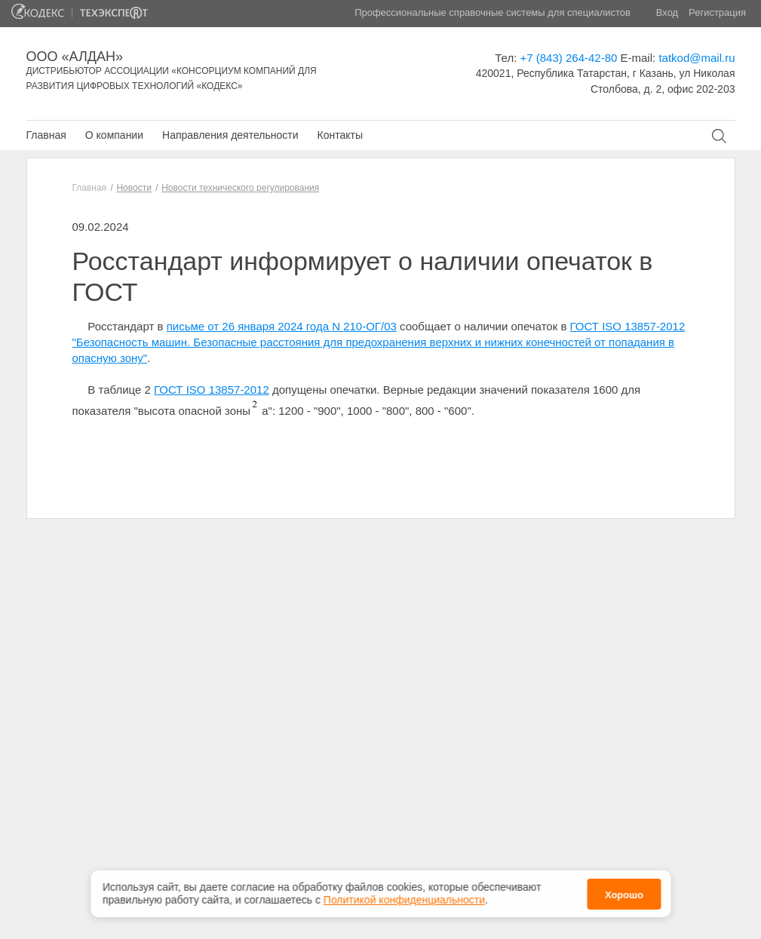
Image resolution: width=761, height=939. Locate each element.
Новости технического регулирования (240, 188)
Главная (46, 135)
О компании (114, 135)
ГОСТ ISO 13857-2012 (211, 389)
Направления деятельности (230, 135)
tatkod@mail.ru (696, 57)
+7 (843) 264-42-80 (569, 57)
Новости (133, 188)
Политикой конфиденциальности (404, 898)
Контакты (339, 135)
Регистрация (717, 12)
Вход (667, 12)
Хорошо (624, 892)
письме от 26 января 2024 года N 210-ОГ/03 (282, 326)
